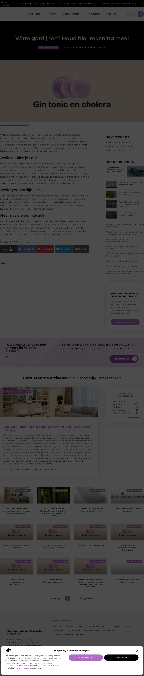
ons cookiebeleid (24, 668)
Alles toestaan (85, 657)
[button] (137, 650)
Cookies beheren (121, 657)
